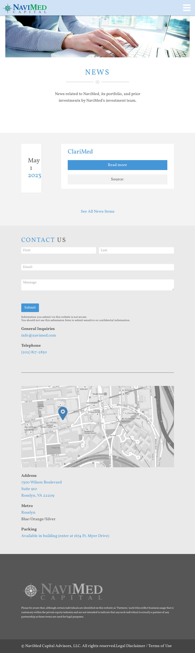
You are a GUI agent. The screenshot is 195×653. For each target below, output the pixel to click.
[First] (58, 250)
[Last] (136, 250)
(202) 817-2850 (34, 352)
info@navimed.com (38, 335)
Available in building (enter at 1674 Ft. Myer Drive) (65, 536)
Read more (117, 165)
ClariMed (80, 152)
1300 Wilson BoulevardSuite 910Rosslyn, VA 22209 (41, 489)
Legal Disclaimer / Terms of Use (144, 646)
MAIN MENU (187, 7)
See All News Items (97, 211)
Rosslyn (28, 512)
